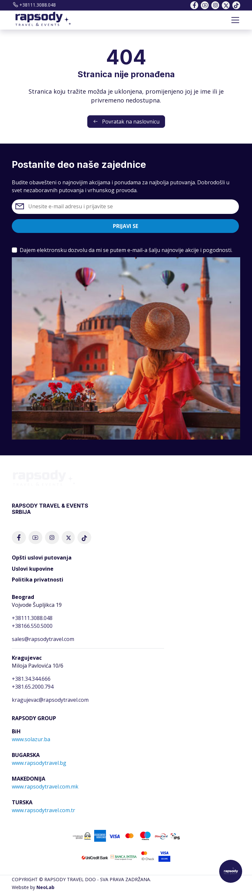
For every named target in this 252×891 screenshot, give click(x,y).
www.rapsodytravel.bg (39, 762)
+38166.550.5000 (32, 625)
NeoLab (45, 887)
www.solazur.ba (31, 739)
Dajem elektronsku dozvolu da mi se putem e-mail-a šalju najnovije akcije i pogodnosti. (126, 250)
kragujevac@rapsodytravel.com (50, 699)
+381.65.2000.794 (32, 686)
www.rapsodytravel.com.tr (43, 810)
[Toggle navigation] (235, 20)
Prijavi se (125, 226)
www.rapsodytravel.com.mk (45, 786)
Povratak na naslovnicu (126, 121)
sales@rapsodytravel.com (43, 639)
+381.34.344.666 (31, 678)
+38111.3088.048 (34, 5)
